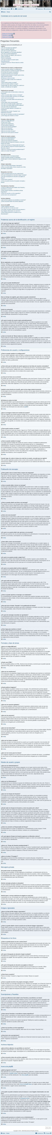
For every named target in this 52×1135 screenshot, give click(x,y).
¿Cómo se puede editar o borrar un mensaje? (11, 95)
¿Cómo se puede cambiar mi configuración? (11, 69)
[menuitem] (13, 9)
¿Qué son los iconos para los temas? (9, 132)
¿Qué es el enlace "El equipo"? (8, 150)
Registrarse (26, 5)
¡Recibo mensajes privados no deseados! (10, 157)
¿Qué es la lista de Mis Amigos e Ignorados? (11, 165)
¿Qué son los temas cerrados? (8, 131)
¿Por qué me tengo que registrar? (9, 47)
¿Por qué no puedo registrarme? (8, 50)
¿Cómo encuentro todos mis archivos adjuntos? (12, 201)
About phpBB (25, 1075)
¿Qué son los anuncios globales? (9, 126)
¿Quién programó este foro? (7, 206)
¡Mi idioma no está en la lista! (8, 78)
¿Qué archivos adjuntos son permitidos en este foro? (13, 200)
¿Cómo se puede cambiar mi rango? (9, 83)
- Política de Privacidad (7, 33)
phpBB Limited (13, 1073)
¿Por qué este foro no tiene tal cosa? (9, 208)
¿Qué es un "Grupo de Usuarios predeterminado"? (13, 149)
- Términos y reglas (6, 35)
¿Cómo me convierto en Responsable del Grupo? (12, 145)
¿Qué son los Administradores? (8, 137)
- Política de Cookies (6, 37)
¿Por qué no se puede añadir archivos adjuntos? (12, 105)
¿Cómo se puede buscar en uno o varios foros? (12, 173)
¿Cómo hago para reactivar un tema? (10, 115)
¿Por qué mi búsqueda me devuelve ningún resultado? (14, 175)
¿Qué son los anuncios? (6, 128)
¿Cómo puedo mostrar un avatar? (9, 82)
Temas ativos (35, 5)
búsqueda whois (25, 1098)
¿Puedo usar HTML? (6, 122)
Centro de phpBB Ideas (26, 1084)
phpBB (25, 407)
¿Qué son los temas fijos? (7, 129)
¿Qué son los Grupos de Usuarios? (9, 140)
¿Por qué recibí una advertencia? (9, 106)
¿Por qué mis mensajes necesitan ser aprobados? (12, 114)
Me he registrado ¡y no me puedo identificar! (11, 52)
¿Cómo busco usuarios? (6, 179)
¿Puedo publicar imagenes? (7, 125)
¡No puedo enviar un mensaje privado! (10, 156)
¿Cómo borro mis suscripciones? (8, 194)
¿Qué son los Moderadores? (7, 139)
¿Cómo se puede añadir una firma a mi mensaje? (12, 96)
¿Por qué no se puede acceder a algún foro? (11, 103)
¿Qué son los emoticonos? (7, 123)
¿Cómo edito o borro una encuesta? (9, 102)
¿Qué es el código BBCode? (7, 120)
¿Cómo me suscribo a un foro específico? (11, 193)
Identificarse (17, 5)
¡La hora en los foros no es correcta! (9, 73)
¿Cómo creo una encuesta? (7, 97)
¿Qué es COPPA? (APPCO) (7, 49)
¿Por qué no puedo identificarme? (9, 53)
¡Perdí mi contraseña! (6, 58)
